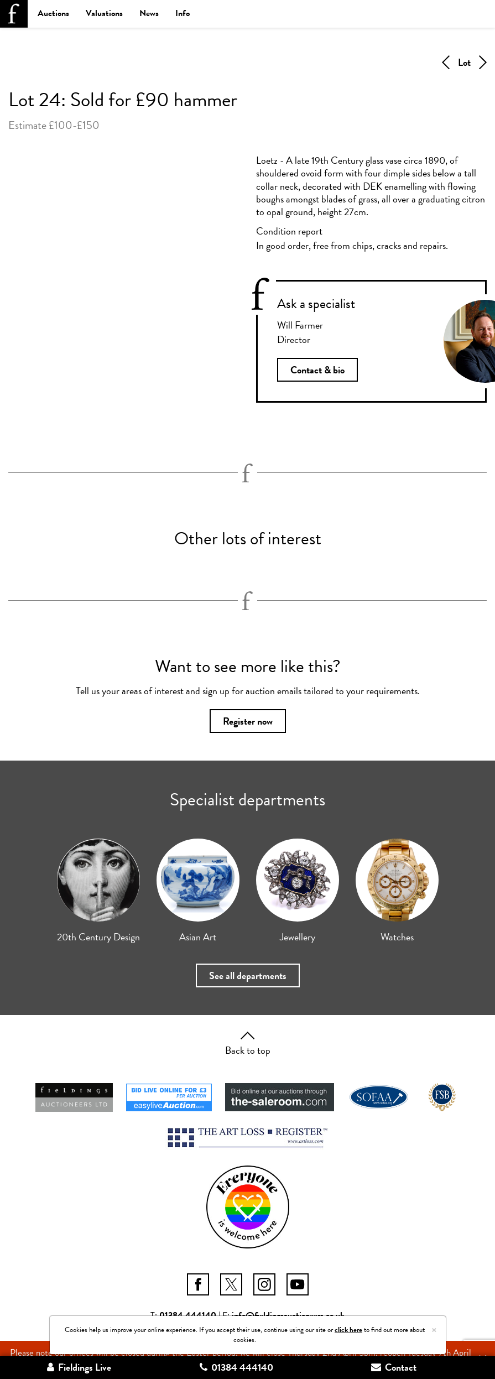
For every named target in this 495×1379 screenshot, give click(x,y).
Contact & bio (317, 369)
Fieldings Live (79, 1367)
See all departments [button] (247, 975)
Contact (393, 1367)
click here (348, 1329)
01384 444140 (236, 1367)
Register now (248, 721)
